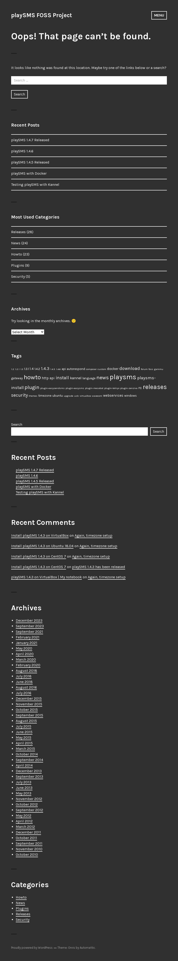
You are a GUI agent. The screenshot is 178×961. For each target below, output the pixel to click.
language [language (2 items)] (89, 378)
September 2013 (29, 776)
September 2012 (29, 810)
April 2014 (24, 765)
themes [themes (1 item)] (33, 395)
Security (18, 276)
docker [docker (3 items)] (112, 369)
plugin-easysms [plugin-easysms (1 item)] (75, 388)
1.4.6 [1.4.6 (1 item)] (58, 369)
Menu (159, 15)
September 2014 (29, 760)
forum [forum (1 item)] (144, 369)
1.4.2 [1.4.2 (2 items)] (37, 369)
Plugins (17, 265)
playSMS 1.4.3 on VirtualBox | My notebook (46, 577)
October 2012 (27, 804)
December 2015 (29, 698)
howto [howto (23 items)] (32, 377)
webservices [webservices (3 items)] (113, 395)
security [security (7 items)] (19, 395)
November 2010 (29, 849)
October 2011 (26, 838)
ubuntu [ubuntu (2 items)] (57, 395)
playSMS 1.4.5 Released (30, 162)
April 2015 (24, 743)
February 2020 (28, 665)
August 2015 (26, 721)
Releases (18, 232)
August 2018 (26, 670)
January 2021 (26, 643)
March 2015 (25, 748)
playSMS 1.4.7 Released (30, 140)
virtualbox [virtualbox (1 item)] (85, 395)
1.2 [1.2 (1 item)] (12, 369)
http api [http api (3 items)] (48, 378)
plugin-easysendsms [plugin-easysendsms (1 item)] (52, 388)
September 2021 (29, 631)
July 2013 (23, 782)
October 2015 (27, 709)
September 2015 (29, 715)
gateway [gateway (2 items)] (17, 378)
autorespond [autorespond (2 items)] (76, 369)
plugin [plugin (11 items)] (32, 387)
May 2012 (23, 815)
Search (16, 424)
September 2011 (29, 843)
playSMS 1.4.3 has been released (98, 567)
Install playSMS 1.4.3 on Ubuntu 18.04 (42, 546)
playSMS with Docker (29, 173)
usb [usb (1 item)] (76, 395)
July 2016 (23, 693)
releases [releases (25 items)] (155, 387)
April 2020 (25, 654)
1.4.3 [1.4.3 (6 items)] (45, 368)
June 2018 (24, 682)
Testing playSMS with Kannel (35, 184)
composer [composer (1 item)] (91, 369)
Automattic (87, 947)
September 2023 (30, 626)
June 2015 (24, 732)
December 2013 (29, 771)
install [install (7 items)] (62, 377)
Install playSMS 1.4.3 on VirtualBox (40, 535)
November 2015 (29, 704)
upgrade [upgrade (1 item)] (68, 395)
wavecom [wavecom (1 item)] (97, 395)
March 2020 (26, 659)
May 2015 (23, 737)
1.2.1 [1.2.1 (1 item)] (17, 369)
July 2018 (24, 676)
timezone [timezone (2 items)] (44, 395)
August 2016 (26, 687)
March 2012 (25, 826)
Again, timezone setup (93, 535)
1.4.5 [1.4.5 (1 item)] (52, 369)
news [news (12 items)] (102, 377)
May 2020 (24, 648)
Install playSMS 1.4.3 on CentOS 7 (38, 556)
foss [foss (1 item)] (151, 369)
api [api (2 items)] (64, 369)
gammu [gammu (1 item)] (158, 369)
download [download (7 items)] (129, 368)
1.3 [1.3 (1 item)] (21, 369)
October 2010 (27, 854)
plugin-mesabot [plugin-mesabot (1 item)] (94, 388)
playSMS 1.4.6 (22, 151)
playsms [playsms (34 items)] (123, 377)
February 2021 (27, 637)
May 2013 (23, 793)
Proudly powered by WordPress (32, 947)
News (15, 243)
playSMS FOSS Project (41, 15)
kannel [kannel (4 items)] (76, 378)
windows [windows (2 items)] (130, 395)
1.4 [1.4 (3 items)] (32, 369)
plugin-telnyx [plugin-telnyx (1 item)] (111, 388)
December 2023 (29, 620)
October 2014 (27, 754)
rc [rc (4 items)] (140, 388)
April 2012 (24, 821)
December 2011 (28, 832)
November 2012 (29, 799)
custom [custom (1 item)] (102, 369)
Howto (16, 254)
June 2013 (24, 787)
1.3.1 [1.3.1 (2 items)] (26, 369)
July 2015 (23, 726)
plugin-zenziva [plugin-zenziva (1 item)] (128, 388)
